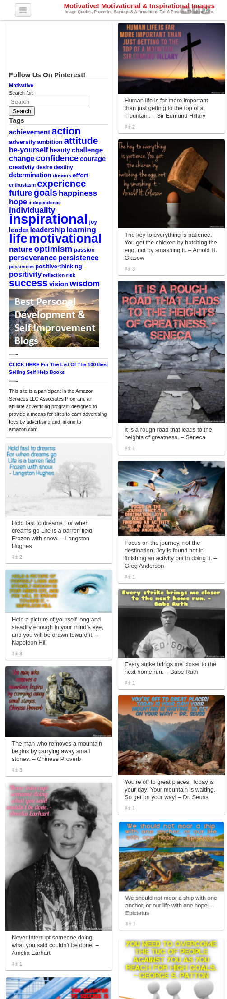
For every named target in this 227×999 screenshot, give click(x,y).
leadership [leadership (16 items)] (47, 230)
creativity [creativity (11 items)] (22, 167)
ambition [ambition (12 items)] (49, 141)
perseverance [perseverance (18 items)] (33, 257)
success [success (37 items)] (28, 283)
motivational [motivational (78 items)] (65, 238)
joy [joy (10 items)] (93, 222)
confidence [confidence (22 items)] (57, 158)
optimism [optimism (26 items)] (53, 248)
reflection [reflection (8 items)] (54, 275)
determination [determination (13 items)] (30, 175)
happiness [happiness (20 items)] (78, 193)
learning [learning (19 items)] (81, 230)
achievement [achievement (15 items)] (29, 132)
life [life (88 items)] (18, 238)
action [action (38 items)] (66, 131)
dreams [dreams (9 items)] (62, 175)
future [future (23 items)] (20, 193)
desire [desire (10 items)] (44, 167)
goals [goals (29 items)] (45, 193)
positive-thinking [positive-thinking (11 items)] (58, 266)
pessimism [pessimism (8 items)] (21, 266)
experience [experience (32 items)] (61, 183)
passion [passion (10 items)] (84, 250)
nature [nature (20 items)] (20, 248)
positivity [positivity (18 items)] (25, 274)
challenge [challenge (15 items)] (87, 150)
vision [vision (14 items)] (59, 284)
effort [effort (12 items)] (80, 175)
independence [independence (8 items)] (44, 202)
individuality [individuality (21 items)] (32, 210)
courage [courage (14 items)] (93, 158)
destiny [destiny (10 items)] (63, 167)
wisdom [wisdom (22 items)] (85, 283)
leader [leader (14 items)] (18, 230)
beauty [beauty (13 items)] (60, 150)
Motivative (21, 85)
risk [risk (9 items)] (70, 275)
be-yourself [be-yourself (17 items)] (28, 150)
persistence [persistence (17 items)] (78, 257)
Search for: (21, 93)
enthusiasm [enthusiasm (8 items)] (22, 185)
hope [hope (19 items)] (18, 202)
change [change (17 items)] (21, 158)
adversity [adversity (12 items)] (22, 141)
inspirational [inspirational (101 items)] (48, 219)
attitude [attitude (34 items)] (81, 140)
